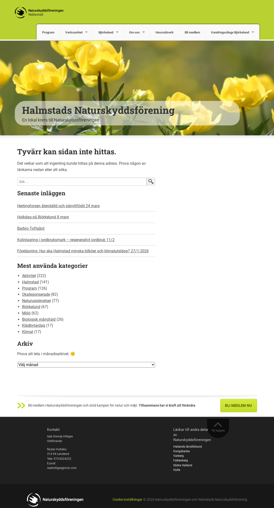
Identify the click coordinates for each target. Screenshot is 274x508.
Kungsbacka (181, 451)
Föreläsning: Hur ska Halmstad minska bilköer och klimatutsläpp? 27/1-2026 (83, 251)
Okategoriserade (36, 294)
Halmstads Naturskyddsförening (98, 110)
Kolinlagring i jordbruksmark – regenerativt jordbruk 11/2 (66, 240)
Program (48, 32)
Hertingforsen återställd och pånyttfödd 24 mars (58, 206)
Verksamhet (74, 32)
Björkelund (106, 32)
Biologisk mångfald (39, 319)
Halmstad (30, 282)
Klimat (27, 331)
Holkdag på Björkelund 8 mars (43, 217)
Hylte (176, 470)
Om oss (134, 32)
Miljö (26, 313)
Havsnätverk (165, 32)
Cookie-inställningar (127, 500)
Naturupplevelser (36, 300)
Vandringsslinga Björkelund (230, 32)
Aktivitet (29, 275)
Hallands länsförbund (187, 446)
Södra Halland (182, 465)
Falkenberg (180, 460)
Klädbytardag (33, 325)
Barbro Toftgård (30, 228)
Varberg (178, 456)
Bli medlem (192, 32)
